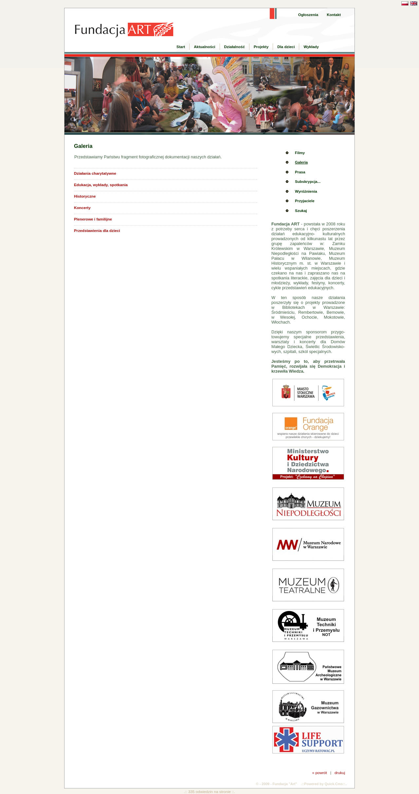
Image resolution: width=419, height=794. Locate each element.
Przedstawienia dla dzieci (97, 230)
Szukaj (301, 211)
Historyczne (85, 196)
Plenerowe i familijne (93, 219)
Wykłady (311, 47)
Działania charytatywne (95, 173)
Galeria (301, 162)
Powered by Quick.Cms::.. (325, 784)
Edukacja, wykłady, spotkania (101, 185)
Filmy (300, 153)
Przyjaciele (305, 201)
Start (180, 47)
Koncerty (82, 207)
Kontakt (334, 15)
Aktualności (204, 47)
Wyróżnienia (306, 191)
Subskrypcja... (307, 182)
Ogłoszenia (308, 15)
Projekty (261, 47)
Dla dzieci (286, 47)
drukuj (340, 772)
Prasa (300, 172)
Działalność (234, 47)
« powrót (319, 772)
